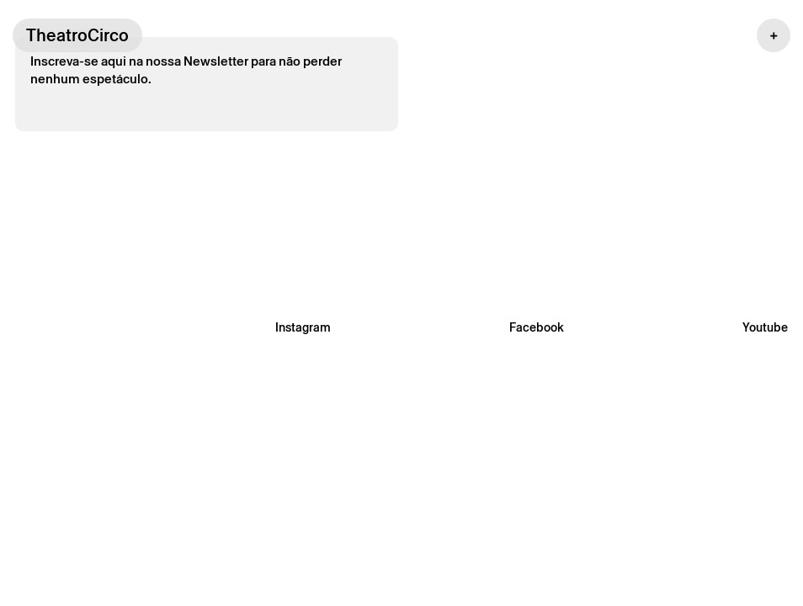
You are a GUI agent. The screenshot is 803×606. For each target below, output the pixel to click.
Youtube (765, 327)
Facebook (536, 327)
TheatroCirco (77, 35)
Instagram (303, 327)
